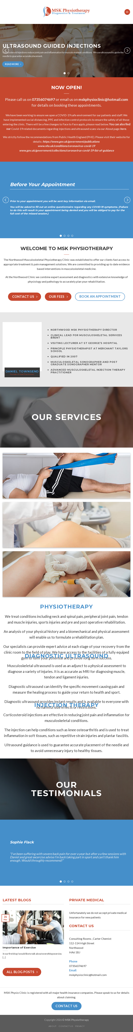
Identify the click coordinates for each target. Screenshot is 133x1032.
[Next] (127, 50)
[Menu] (127, 12)
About (53, 1026)
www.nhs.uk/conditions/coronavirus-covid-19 (66, 146)
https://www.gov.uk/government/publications (71, 141)
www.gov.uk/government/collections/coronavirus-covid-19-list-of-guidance (66, 150)
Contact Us (66, 1026)
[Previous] (6, 50)
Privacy (79, 1026)
